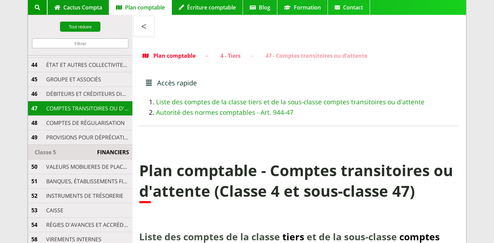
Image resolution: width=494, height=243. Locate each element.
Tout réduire (80, 26)
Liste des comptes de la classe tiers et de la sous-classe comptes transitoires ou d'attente (290, 102)
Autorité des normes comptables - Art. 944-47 (225, 112)
